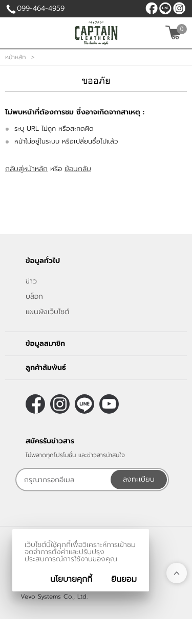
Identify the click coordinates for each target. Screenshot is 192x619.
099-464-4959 (41, 8)
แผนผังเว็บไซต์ (47, 311)
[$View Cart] (174, 32)
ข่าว (31, 281)
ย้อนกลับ (78, 168)
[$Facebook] (151, 8)
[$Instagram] (179, 8)
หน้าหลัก (15, 57)
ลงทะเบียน (139, 479)
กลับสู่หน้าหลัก (26, 168)
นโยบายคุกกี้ (71, 579)
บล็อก (34, 296)
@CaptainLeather (165, 8)
